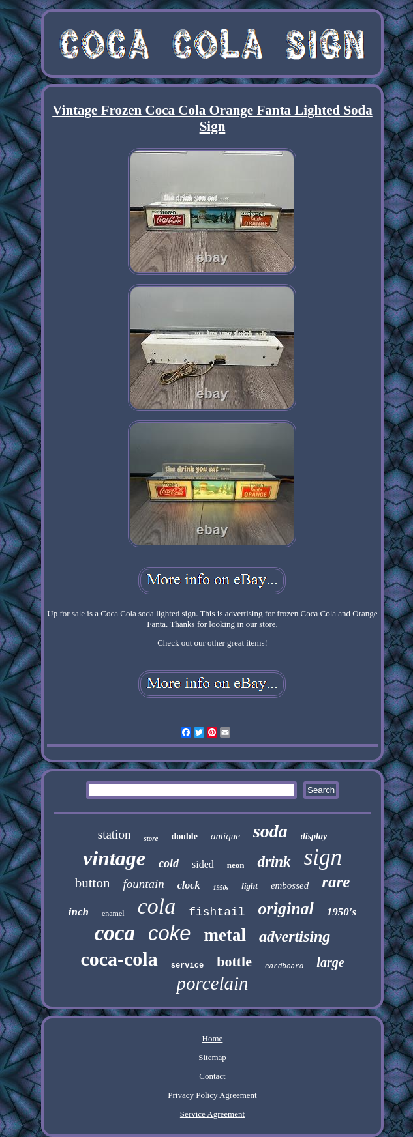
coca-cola (118, 959)
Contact (212, 1076)
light (249, 886)
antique (225, 836)
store (151, 838)
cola (157, 906)
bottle (234, 961)
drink (273, 862)
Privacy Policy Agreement (212, 1095)
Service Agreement (212, 1114)
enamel (113, 913)
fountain (143, 884)
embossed (290, 885)
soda (270, 831)
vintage (114, 858)
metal (224, 935)
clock (188, 885)
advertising (294, 936)
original (286, 908)
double (184, 836)
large (330, 962)
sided (203, 864)
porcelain (212, 983)
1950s (220, 887)
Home (212, 1038)
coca (115, 933)
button (92, 883)
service (187, 965)
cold (169, 863)
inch (79, 912)
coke (169, 933)
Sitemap (212, 1057)
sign (323, 857)
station (114, 834)
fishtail (217, 912)
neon (236, 865)
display (314, 836)
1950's (341, 912)
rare (336, 882)
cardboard (284, 966)
